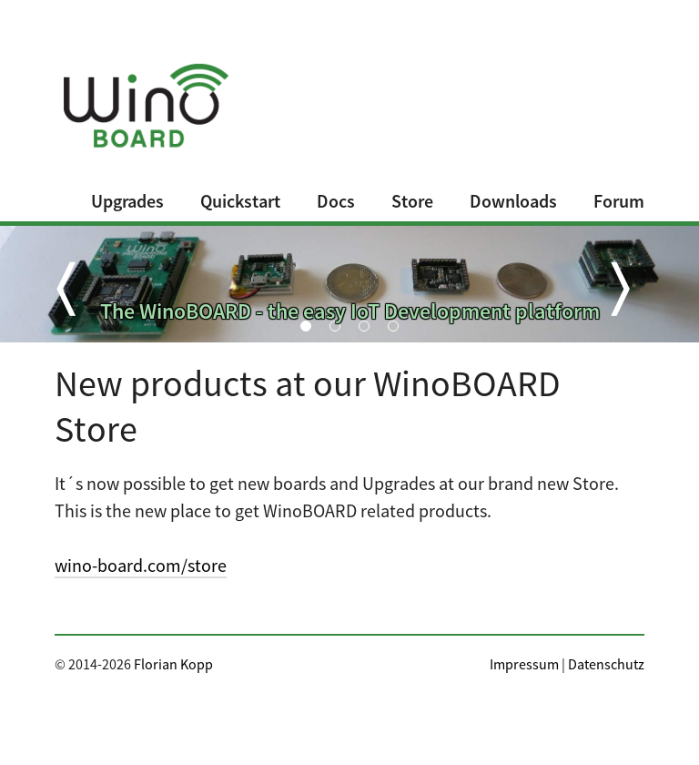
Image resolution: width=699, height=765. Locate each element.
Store (412, 200)
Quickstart (240, 200)
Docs (336, 200)
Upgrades (127, 200)
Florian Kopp (173, 664)
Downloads (513, 200)
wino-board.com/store (141, 565)
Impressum (524, 664)
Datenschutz (606, 664)
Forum (618, 200)
